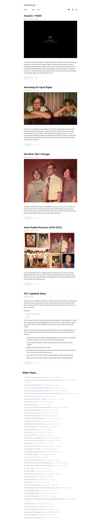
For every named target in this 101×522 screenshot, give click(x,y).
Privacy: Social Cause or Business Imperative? (39, 407)
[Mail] (69, 9)
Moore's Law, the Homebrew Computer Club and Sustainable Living (45, 499)
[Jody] (38, 9)
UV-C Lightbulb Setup (35, 293)
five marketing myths (32, 479)
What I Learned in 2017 (32, 396)
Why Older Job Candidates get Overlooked (38, 391)
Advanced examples (31, 404)
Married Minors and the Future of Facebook (38, 465)
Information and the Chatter (34, 424)
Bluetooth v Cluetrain (32, 454)
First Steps (29, 482)
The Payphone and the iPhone (34, 452)
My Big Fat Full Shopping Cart (34, 512)
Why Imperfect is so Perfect (34, 385)
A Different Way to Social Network (35, 418)
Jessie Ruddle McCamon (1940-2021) (43, 227)
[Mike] (33, 9)
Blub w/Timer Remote (33, 314)
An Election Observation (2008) (35, 440)
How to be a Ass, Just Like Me (34, 446)
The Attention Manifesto (33, 416)
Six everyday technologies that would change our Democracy (43, 393)
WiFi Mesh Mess (30, 504)
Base (28, 317)
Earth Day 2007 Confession (33, 493)
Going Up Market (30, 506)
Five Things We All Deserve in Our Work (37, 388)
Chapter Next (29, 432)
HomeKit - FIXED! (33, 15)
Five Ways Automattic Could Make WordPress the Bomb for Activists (45, 380)
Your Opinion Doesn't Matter (34, 509)
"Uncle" (28, 457)
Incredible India (30, 429)
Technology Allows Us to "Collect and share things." (40, 488)
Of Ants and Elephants (32, 427)
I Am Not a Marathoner (32, 496)
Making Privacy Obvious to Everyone (36, 399)
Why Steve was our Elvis (33, 421)
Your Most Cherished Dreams (34, 460)
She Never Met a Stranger (37, 154)
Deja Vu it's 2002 (30, 435)
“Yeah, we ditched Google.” (33, 413)
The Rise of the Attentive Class (35, 377)
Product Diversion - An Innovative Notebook (38, 463)
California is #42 (30, 443)
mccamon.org (29, 5)
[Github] (73, 9)
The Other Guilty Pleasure (33, 485)
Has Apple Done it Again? (33, 449)
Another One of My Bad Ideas (34, 474)
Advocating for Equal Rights (38, 87)
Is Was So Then (30, 471)
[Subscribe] (76, 9)
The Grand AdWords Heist (33, 410)
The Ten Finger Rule (31, 515)
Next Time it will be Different (34, 438)
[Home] (26, 9)
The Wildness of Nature (32, 490)
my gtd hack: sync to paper (33, 517)
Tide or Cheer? (30, 468)
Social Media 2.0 (30, 477)
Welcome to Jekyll (31, 402)
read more (28, 78)
